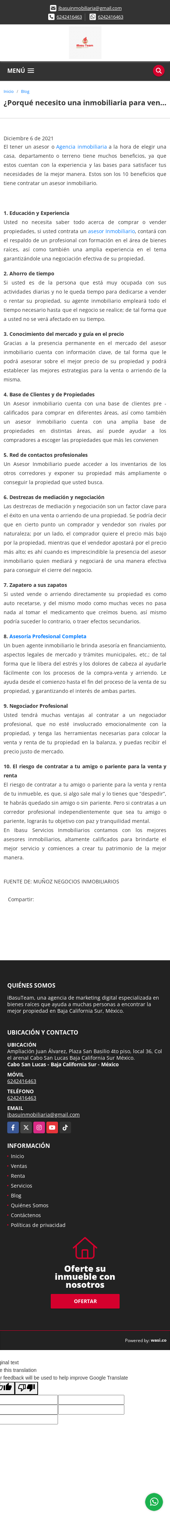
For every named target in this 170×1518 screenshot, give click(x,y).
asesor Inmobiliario (111, 231)
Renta (18, 1175)
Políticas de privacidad (38, 1224)
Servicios (21, 1185)
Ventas (19, 1165)
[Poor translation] (26, 1388)
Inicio (9, 91)
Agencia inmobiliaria (81, 146)
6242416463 (69, 16)
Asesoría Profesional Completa (47, 636)
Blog (25, 91)
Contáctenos (26, 1215)
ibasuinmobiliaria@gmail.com (90, 8)
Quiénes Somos (30, 1205)
